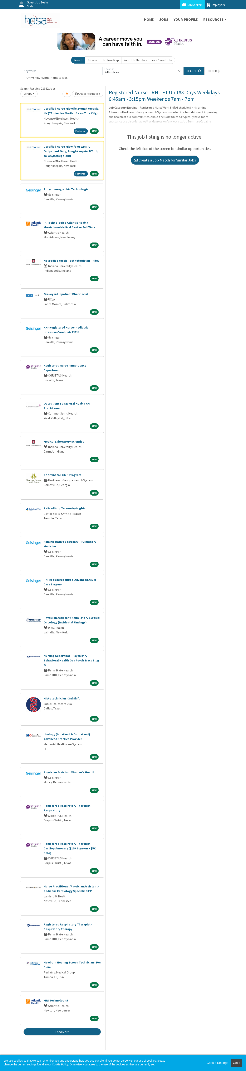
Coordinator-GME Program (62, 475)
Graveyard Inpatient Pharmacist (66, 294)
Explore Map (110, 60)
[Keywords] (62, 71)
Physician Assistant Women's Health (69, 772)
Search (78, 60)
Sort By (28, 93)
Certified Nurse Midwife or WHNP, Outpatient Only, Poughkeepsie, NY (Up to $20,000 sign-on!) (71, 151)
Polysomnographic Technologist (67, 189)
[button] (214, 71)
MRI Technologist (56, 1000)
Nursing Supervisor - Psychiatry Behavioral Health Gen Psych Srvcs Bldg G (71, 660)
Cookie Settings (217, 1062)
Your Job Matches (135, 60)
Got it (236, 1062)
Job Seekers (192, 4)
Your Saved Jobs (162, 60)
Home (149, 19)
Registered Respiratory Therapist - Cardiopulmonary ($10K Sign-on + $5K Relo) (70, 848)
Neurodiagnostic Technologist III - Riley (71, 260)
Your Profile (186, 19)
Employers (216, 4)
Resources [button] (213, 19)
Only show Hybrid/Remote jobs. (47, 77)
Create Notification (87, 93)
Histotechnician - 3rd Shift (62, 698)
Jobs (163, 19)
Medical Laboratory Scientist (64, 441)
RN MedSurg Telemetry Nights (65, 508)
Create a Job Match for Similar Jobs (165, 160)
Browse (92, 60)
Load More (62, 1032)
